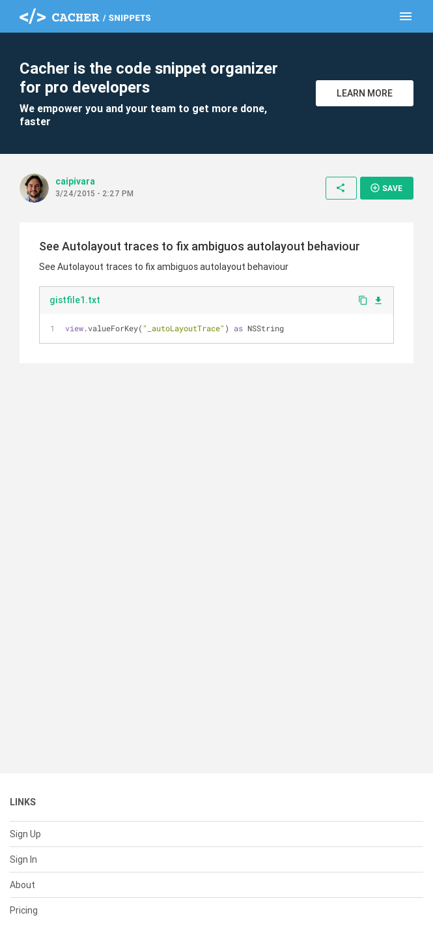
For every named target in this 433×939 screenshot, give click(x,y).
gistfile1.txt (74, 300)
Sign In (23, 859)
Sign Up (25, 834)
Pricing (24, 910)
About (22, 885)
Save (386, 188)
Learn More (365, 93)
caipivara (75, 181)
